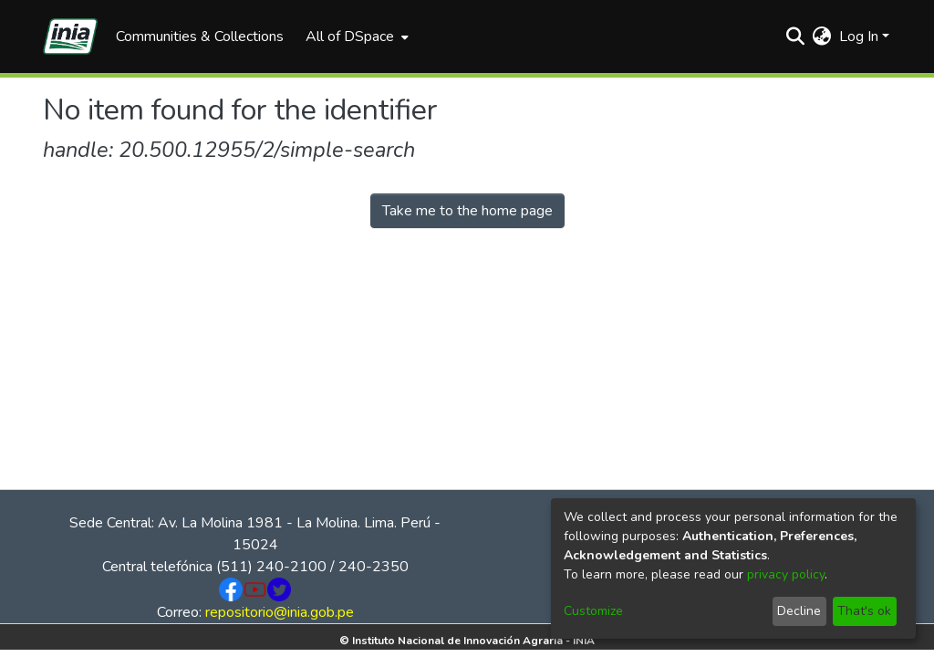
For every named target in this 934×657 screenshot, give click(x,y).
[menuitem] (355, 36)
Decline (799, 611)
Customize (593, 611)
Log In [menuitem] (858, 36)
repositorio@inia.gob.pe (279, 612)
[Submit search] (795, 36)
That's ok (864, 611)
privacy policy (786, 574)
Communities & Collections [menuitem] (200, 36)
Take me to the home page (467, 211)
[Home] (70, 36)
